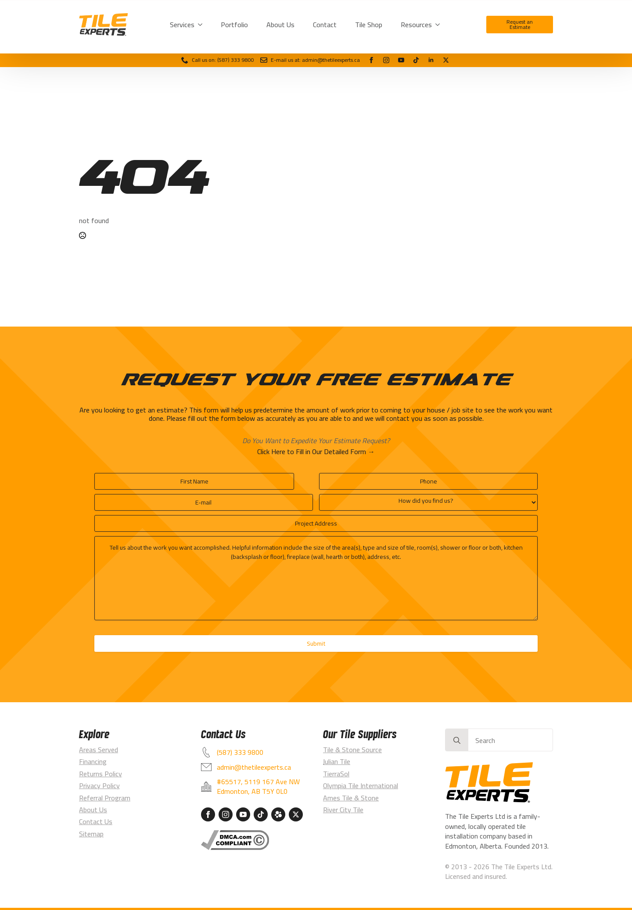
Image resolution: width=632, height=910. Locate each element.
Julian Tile (336, 761)
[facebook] (371, 60)
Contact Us (95, 821)
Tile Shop (368, 24)
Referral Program (104, 798)
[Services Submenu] (201, 25)
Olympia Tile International (360, 785)
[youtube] (401, 60)
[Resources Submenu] (439, 25)
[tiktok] (416, 60)
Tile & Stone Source (352, 749)
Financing (93, 761)
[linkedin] (431, 60)
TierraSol (336, 773)
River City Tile (343, 809)
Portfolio (234, 24)
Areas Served (98, 749)
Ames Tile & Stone (351, 798)
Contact (325, 24)
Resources (416, 24)
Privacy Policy (99, 785)
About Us (280, 24)
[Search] (456, 740)
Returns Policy (100, 773)
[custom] (446, 60)
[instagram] (386, 60)
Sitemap (91, 834)
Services (182, 24)
